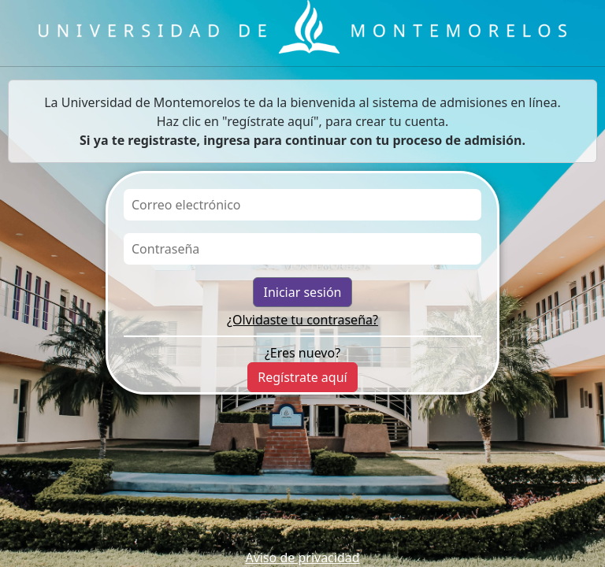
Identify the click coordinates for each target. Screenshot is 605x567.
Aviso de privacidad (302, 557)
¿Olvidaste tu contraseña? (302, 319)
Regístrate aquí (302, 377)
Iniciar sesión (302, 292)
